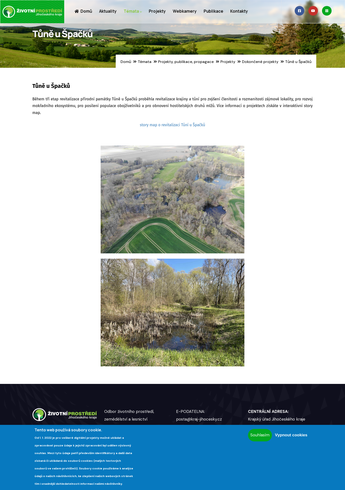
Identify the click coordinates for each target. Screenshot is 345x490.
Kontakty (239, 11)
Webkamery (185, 11)
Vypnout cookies (291, 435)
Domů (83, 11)
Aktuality (108, 11)
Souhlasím (260, 435)
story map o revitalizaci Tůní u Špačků (172, 125)
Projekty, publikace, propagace (186, 61)
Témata (133, 11)
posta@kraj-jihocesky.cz (199, 419)
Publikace (213, 11)
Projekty (157, 11)
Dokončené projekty (260, 61)
